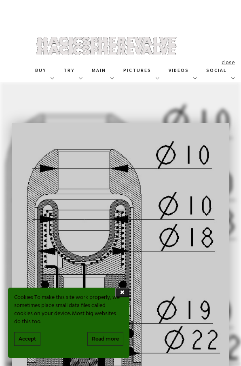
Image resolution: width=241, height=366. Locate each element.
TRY (68, 70)
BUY (40, 70)
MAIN (99, 70)
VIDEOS (179, 70)
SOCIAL (216, 70)
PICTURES (137, 70)
